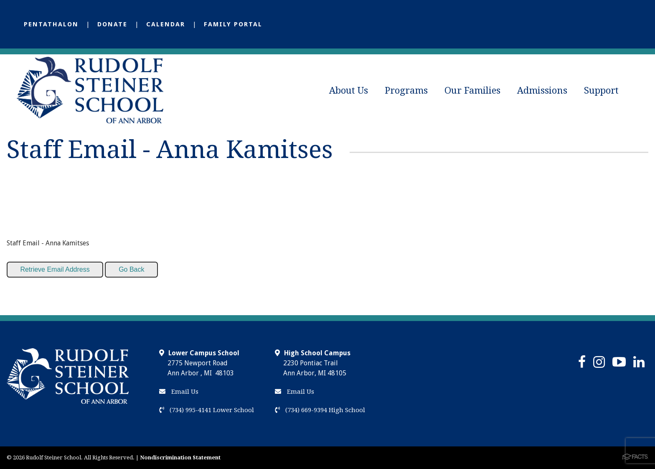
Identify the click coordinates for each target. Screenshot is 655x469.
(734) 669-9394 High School (320, 410)
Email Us (178, 391)
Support (601, 90)
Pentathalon (51, 24)
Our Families (472, 90)
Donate (112, 24)
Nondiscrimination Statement (180, 457)
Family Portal (233, 24)
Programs (406, 90)
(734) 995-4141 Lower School (206, 410)
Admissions (542, 90)
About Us (348, 90)
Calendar (165, 24)
